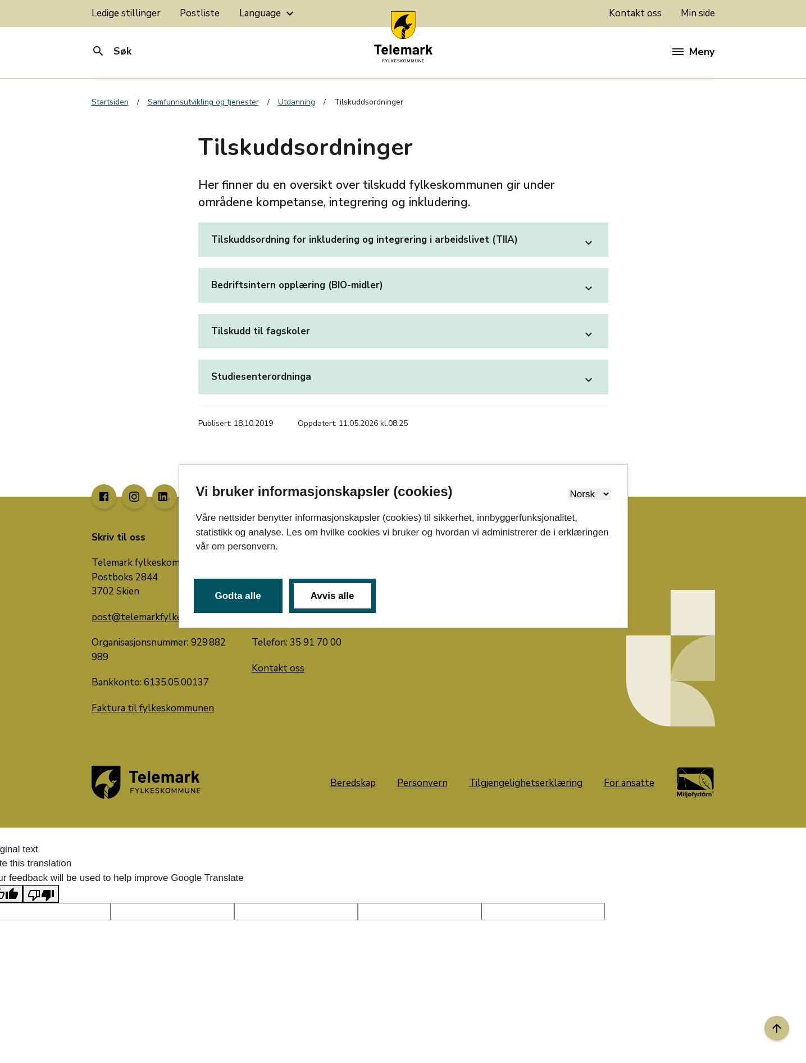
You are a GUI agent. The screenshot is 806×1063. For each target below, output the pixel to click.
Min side (698, 13)
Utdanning (296, 102)
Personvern (422, 782)
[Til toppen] (776, 1028)
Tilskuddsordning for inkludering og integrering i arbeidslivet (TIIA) (403, 243)
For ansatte (629, 782)
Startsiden (110, 102)
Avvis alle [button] (332, 595)
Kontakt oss (635, 13)
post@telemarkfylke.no (143, 617)
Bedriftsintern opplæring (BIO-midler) (403, 288)
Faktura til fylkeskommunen (153, 708)
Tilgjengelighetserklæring (525, 782)
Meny (693, 51)
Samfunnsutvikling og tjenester (203, 102)
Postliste (200, 13)
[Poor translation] (41, 894)
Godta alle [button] (238, 595)
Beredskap (353, 782)
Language (268, 13)
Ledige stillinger (126, 13)
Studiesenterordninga (403, 380)
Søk (111, 51)
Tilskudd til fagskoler (403, 334)
